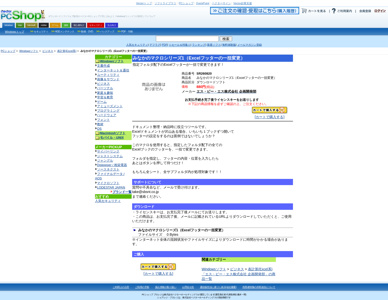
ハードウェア (106, 115)
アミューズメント (110, 106)
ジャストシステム (110, 156)
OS (99, 128)
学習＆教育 (105, 97)
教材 (100, 124)
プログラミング (108, 110)
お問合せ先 (188, 287)
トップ (144, 3)
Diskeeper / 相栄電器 (112, 165)
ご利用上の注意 (121, 287)
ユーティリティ (108, 75)
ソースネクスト (108, 169)
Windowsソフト (29, 50)
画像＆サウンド (108, 79)
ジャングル (105, 160)
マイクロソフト (108, 183)
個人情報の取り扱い (165, 287)
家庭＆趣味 (105, 93)
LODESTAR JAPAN (111, 187)
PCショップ (8, 50)
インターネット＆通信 (113, 70)
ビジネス (47, 50)
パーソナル (105, 88)
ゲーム (102, 102)
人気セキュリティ (108, 201)
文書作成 (103, 65)
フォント (103, 120)
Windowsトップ (14, 31)
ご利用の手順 (142, 287)
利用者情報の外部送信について (258, 287)
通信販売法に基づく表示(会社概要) (218, 287)
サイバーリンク (108, 151)
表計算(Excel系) (66, 50)
